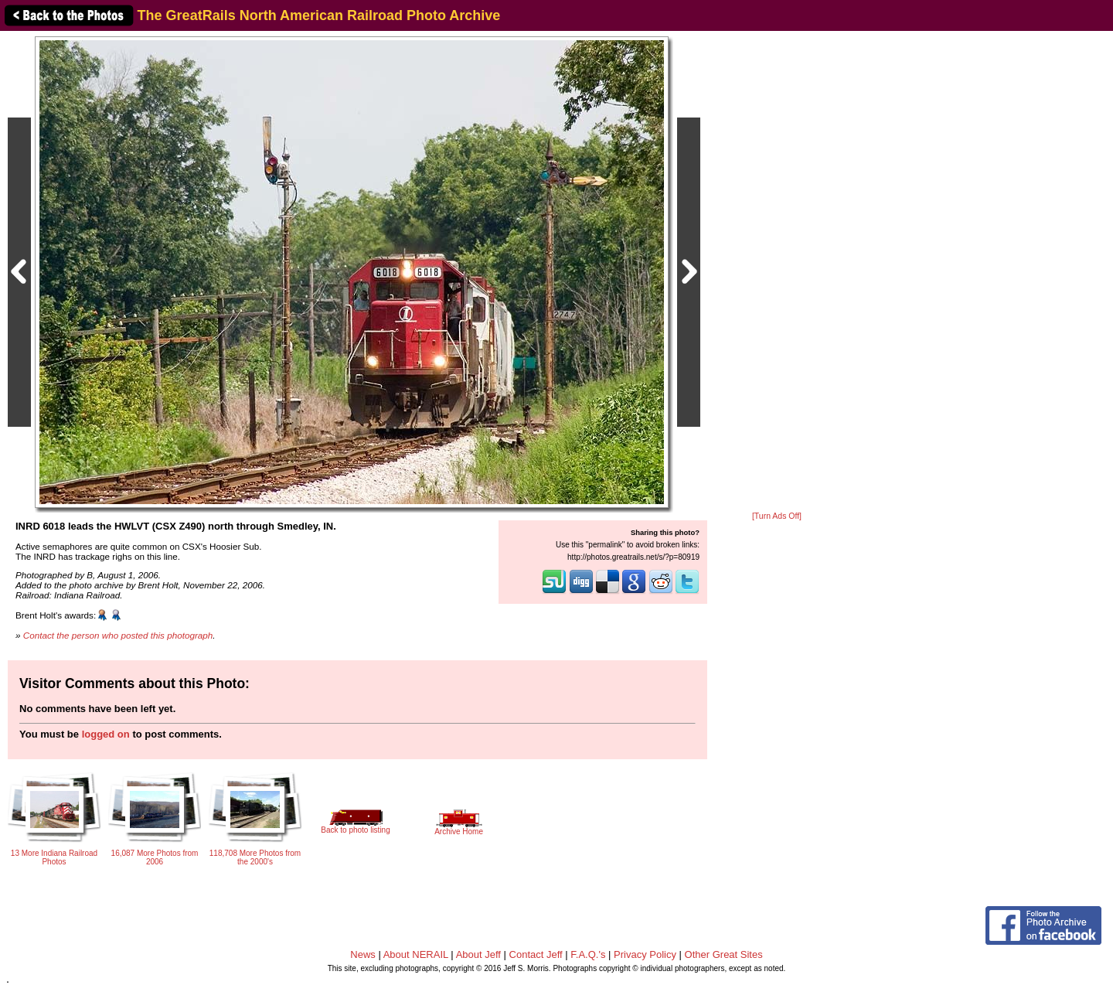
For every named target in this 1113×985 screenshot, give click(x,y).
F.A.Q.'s (587, 954)
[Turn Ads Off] (777, 516)
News (363, 954)
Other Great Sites (724, 954)
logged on (106, 734)
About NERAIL (415, 954)
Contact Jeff (536, 954)
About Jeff (478, 954)
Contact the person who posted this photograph (118, 635)
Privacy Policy (645, 954)
